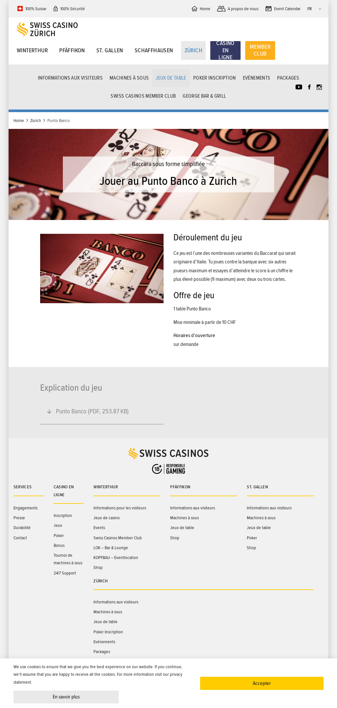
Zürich (193, 50)
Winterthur (32, 50)
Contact (20, 538)
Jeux (58, 525)
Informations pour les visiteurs (119, 508)
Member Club (260, 50)
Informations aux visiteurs (70, 78)
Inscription (63, 515)
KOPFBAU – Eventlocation (115, 557)
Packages (288, 78)
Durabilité (22, 527)
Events (99, 527)
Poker (59, 535)
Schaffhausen (154, 50)
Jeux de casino (106, 518)
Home (18, 120)
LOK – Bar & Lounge (110, 547)
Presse (19, 518)
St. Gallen (109, 50)
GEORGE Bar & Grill (204, 96)
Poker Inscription (214, 78)
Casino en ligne (225, 50)
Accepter (262, 683)
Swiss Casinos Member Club (143, 96)
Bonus (59, 545)
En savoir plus (66, 697)
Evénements (257, 78)
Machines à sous (129, 78)
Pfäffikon (72, 50)
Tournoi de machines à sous (68, 559)
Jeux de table (171, 78)
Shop (98, 567)
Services (22, 487)
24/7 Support (65, 573)
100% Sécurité (72, 9)
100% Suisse (35, 9)
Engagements (25, 508)
